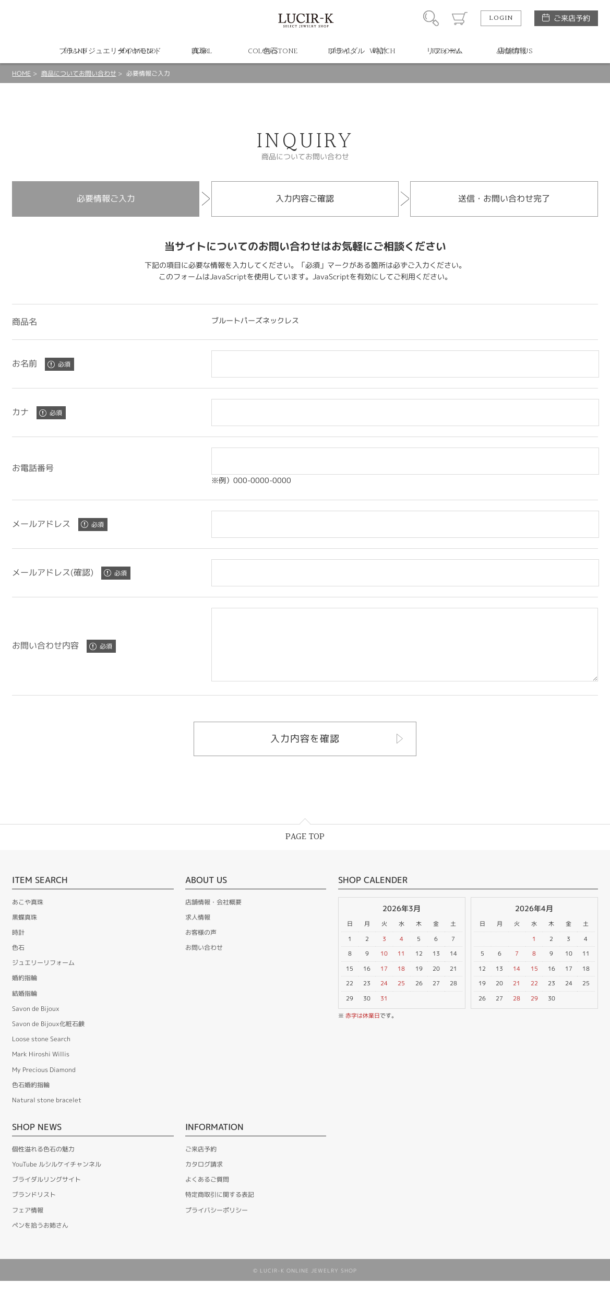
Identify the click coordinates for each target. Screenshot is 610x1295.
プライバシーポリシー (216, 1224)
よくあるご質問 (207, 1193)
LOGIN (501, 18)
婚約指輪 (24, 991)
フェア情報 (27, 1224)
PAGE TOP (305, 850)
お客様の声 (201, 946)
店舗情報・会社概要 (213, 916)
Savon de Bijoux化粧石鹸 (48, 1037)
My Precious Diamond (44, 1083)
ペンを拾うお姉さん (40, 1239)
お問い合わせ (204, 961)
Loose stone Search (41, 1053)
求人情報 (197, 931)
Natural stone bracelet (46, 1114)
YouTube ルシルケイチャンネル (56, 1178)
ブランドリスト (34, 1208)
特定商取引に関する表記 (219, 1208)
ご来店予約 (572, 18)
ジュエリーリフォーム (43, 976)
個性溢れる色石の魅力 (43, 1163)
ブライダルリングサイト (46, 1193)
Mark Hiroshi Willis (40, 1068)
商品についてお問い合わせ (78, 73)
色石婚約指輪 (31, 1098)
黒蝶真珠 (24, 931)
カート (460, 18)
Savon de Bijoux (35, 1022)
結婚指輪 (24, 1007)
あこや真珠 (27, 916)
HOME (21, 73)
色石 (18, 961)
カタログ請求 (204, 1178)
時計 (18, 946)
